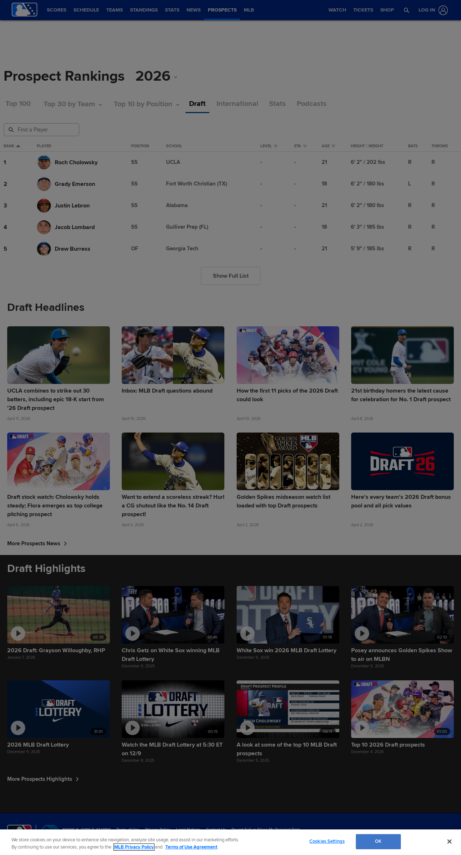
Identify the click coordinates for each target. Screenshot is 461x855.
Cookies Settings (327, 841)
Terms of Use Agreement (191, 847)
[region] (230, 842)
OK (378, 841)
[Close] (449, 841)
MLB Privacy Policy (134, 847)
